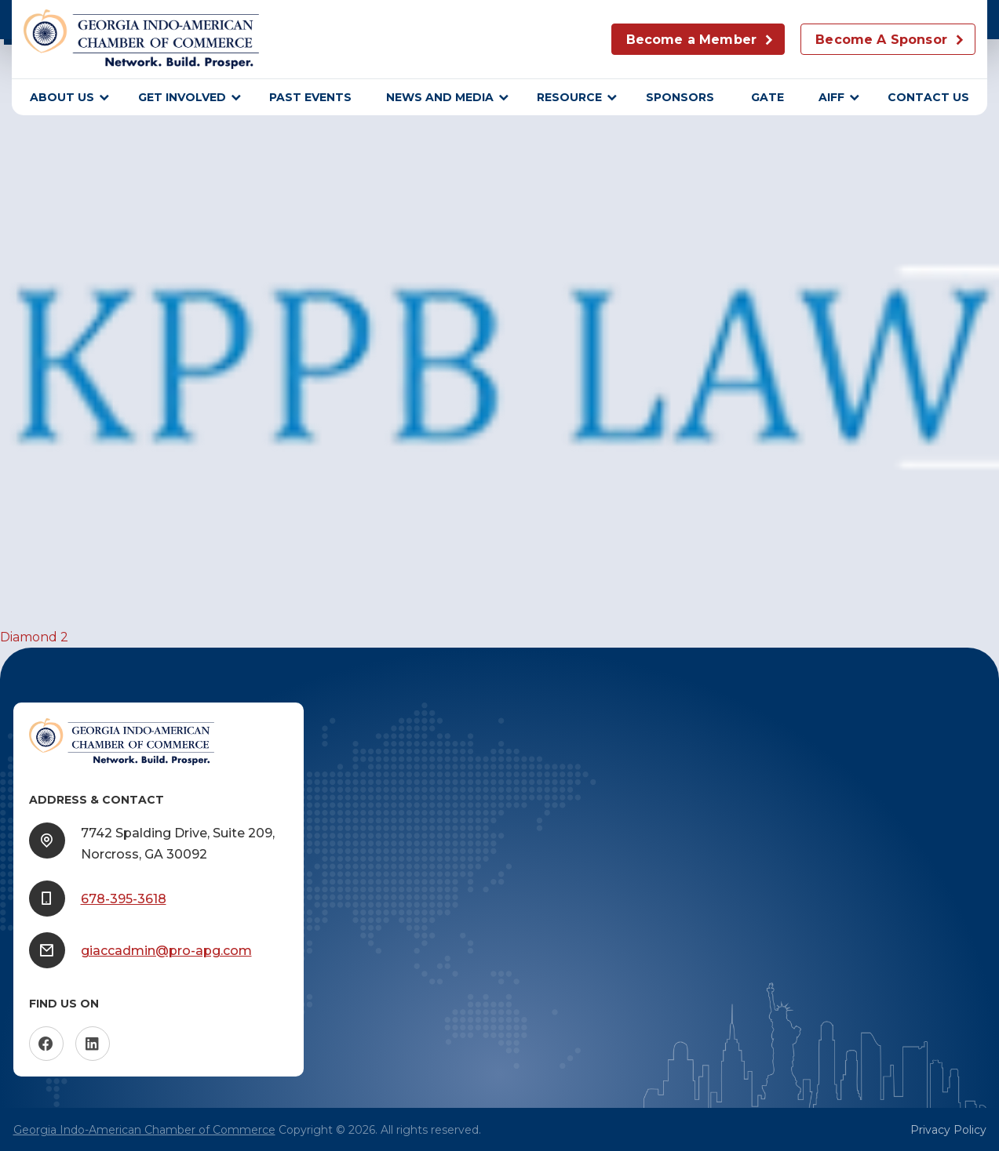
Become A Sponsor (881, 39)
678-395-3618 (123, 898)
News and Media (440, 97)
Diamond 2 (34, 637)
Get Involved (182, 97)
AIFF (831, 97)
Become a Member (691, 39)
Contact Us (928, 97)
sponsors (681, 97)
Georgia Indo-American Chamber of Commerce (144, 1130)
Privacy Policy (948, 1130)
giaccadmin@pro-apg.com (166, 950)
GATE (767, 97)
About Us (62, 97)
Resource (569, 97)
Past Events (310, 97)
